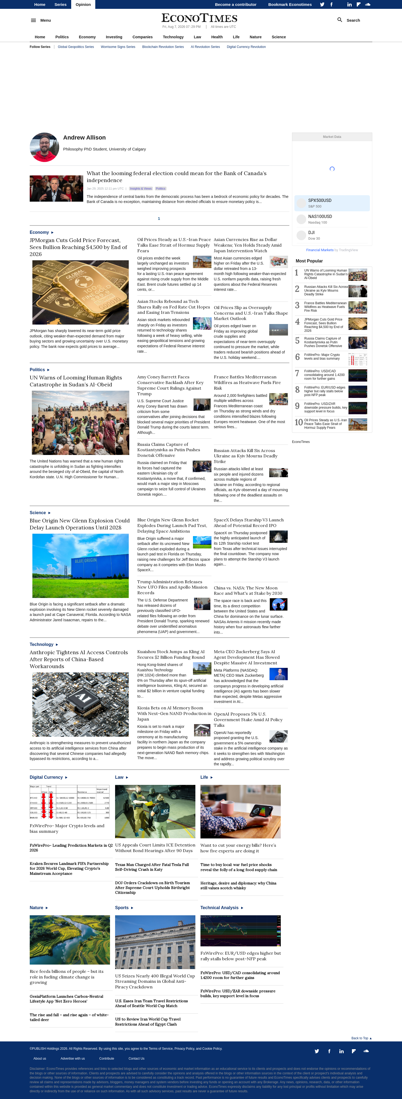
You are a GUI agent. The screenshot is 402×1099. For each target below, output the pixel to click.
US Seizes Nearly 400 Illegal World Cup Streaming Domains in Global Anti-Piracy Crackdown (155, 981)
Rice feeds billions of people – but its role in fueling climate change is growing (67, 977)
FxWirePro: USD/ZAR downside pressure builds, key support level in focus (237, 993)
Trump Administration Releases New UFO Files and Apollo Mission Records (172, 587)
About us (39, 1058)
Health (217, 37)
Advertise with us (72, 1058)
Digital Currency (48, 777)
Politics (62, 37)
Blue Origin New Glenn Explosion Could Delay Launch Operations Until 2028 (80, 524)
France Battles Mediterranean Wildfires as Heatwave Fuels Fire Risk (247, 382)
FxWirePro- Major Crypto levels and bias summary (322, 356)
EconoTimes (301, 442)
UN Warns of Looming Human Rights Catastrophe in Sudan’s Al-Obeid (76, 381)
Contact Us (136, 1058)
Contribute (106, 1058)
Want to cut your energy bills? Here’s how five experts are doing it (238, 847)
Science (279, 37)
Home (39, 4)
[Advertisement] (201, 91)
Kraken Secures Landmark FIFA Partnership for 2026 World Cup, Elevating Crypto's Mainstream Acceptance (69, 868)
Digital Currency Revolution (246, 47)
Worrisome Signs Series (118, 47)
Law (197, 37)
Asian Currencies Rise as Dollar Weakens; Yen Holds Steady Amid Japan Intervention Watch (248, 245)
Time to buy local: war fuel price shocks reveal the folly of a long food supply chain (238, 867)
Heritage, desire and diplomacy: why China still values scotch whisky (238, 885)
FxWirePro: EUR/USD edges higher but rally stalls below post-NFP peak (240, 955)
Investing (114, 37)
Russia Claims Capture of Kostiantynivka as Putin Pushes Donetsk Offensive (168, 450)
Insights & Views (141, 188)
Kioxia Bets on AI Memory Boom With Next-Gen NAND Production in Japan (174, 713)
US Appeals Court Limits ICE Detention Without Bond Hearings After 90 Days (155, 847)
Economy (87, 37)
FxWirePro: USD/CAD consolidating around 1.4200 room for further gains (240, 975)
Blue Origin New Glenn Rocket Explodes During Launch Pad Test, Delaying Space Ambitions (172, 525)
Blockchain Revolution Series (163, 47)
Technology (173, 37)
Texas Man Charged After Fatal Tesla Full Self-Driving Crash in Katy (152, 867)
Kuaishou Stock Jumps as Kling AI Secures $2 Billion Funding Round (171, 654)
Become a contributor (235, 4)
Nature (255, 37)
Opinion (83, 4)
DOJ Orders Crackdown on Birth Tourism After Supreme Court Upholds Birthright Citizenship (152, 887)
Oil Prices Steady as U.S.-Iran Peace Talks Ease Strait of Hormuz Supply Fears (174, 245)
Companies (142, 37)
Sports (124, 907)
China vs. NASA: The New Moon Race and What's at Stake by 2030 (248, 590)
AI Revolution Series (205, 47)
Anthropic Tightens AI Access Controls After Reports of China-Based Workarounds (79, 659)
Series (61, 4)
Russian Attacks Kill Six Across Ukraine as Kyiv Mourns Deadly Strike (245, 456)
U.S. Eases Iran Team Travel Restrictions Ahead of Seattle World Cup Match (151, 1003)
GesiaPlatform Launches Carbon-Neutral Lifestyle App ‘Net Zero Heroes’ (66, 999)
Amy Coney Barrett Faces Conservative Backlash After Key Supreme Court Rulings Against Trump (170, 385)
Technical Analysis (221, 907)
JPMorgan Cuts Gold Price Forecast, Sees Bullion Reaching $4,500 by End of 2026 (78, 247)
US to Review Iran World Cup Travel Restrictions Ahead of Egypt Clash (147, 1021)
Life (236, 37)
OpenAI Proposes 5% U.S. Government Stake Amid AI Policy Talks (248, 719)
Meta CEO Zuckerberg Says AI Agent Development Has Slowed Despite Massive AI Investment (247, 657)
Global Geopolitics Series (76, 47)
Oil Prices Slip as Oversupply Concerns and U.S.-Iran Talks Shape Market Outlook (251, 313)
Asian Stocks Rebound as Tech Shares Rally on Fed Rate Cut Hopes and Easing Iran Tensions (173, 307)
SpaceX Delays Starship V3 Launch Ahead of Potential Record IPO (249, 522)
